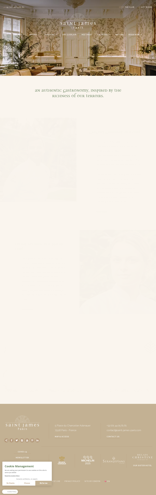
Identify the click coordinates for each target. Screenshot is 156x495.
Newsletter (22, 458)
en (108, 481)
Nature (120, 35)
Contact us (113, 437)
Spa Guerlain (69, 35)
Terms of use (53, 481)
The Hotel (102, 35)
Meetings (87, 35)
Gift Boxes (146, 7)
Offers (33, 35)
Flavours (50, 35)
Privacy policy (72, 481)
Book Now (134, 35)
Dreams (18, 35)
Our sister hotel (142, 465)
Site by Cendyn (92, 481)
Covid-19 (22, 452)
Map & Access (62, 437)
